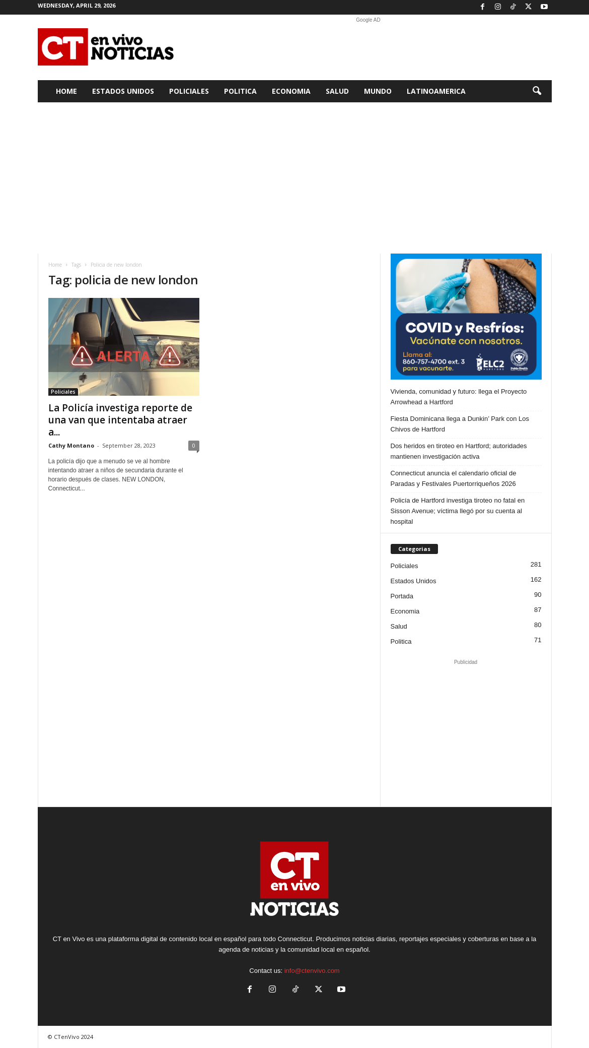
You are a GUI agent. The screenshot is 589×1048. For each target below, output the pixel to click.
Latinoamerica (436, 91)
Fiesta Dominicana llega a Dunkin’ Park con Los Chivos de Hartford (460, 424)
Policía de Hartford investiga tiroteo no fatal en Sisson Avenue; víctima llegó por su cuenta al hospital (458, 511)
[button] (537, 91)
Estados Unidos (123, 91)
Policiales (189, 91)
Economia (291, 91)
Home (66, 91)
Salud (337, 91)
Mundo (378, 91)
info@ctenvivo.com (312, 970)
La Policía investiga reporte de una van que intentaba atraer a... (120, 420)
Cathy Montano (71, 445)
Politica (240, 91)
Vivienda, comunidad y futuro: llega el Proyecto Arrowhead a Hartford (459, 397)
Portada (402, 596)
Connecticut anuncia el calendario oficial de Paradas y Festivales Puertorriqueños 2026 (454, 478)
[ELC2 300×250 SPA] (466, 317)
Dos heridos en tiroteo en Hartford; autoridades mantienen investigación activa (459, 451)
